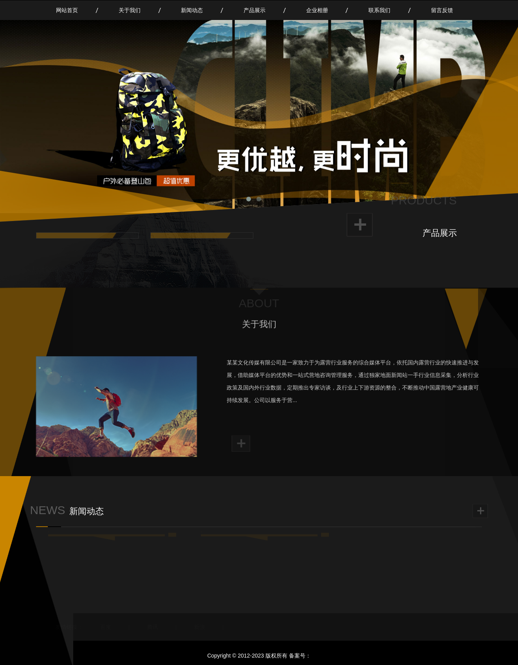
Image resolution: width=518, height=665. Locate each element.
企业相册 (317, 10)
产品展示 (254, 10)
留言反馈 (442, 10)
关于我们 (130, 10)
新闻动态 (192, 10)
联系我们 (379, 10)
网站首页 (67, 10)
